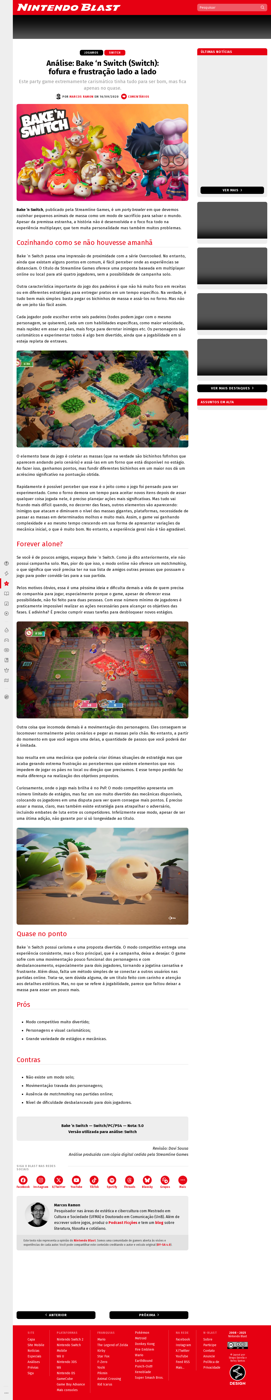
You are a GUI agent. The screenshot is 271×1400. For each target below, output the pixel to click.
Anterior (58, 1315)
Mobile (62, 1351)
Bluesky (147, 1182)
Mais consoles (67, 1390)
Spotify (112, 1182)
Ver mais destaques (230, 388)
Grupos (165, 1182)
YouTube (76, 1182)
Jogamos (91, 52)
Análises (34, 1362)
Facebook (23, 1182)
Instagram (40, 1182)
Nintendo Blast (85, 1240)
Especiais (34, 1356)
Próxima (147, 1315)
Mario (101, 1339)
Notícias (33, 1351)
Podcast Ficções (123, 1222)
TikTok (94, 1182)
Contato (209, 1351)
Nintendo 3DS (67, 1362)
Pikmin (102, 1373)
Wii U (60, 1356)
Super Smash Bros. (149, 1378)
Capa (31, 1339)
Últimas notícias (216, 52)
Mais (182, 1182)
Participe (209, 1345)
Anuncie (209, 1356)
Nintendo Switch (69, 1345)
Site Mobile (36, 1345)
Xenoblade (143, 1372)
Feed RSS (183, 1362)
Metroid (140, 1338)
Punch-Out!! (143, 1366)
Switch (115, 52)
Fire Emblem (144, 1350)
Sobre (207, 1339)
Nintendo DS (66, 1373)
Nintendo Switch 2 (70, 1339)
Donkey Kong (145, 1344)
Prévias (33, 1368)
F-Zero (102, 1362)
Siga (31, 1373)
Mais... (180, 1368)
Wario (139, 1355)
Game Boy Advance (71, 1384)
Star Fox (103, 1356)
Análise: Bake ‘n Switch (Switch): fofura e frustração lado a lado (102, 67)
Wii (59, 1368)
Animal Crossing (109, 1379)
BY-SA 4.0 (164, 1244)
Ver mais (232, 190)
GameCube (65, 1379)
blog (159, 1222)
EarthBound (143, 1361)
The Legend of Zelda (112, 1345)
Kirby (101, 1351)
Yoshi (101, 1368)
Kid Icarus (104, 1384)
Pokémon (142, 1333)
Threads (129, 1182)
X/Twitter (58, 1182)
